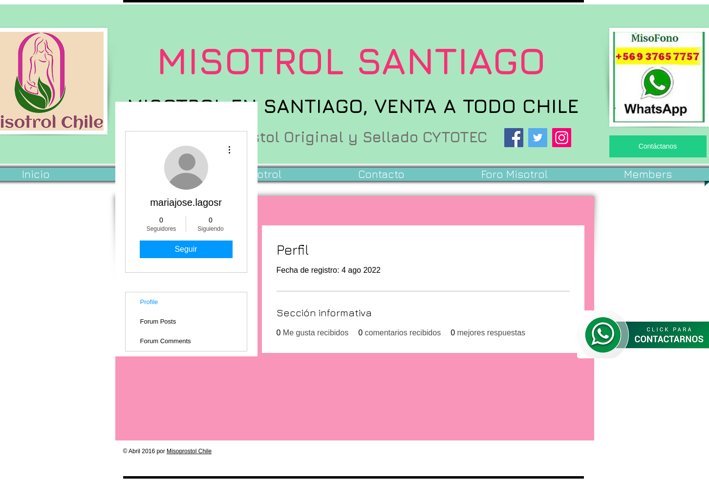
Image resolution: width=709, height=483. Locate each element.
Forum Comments (165, 341)
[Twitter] (537, 137)
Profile (149, 302)
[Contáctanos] (658, 146)
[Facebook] (513, 137)
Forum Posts (158, 321)
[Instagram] (561, 137)
